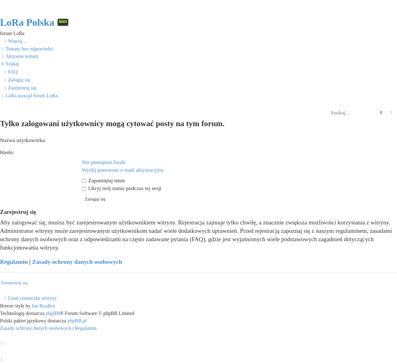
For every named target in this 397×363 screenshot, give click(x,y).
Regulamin (14, 262)
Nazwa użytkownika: (23, 140)
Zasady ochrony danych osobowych (77, 262)
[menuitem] (26, 49)
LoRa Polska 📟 (34, 22)
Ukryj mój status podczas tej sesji (121, 188)
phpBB (53, 313)
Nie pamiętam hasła (103, 162)
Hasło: (7, 152)
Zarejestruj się (14, 282)
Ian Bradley (43, 305)
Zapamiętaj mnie (103, 180)
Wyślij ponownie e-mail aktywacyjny (122, 170)
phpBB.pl (77, 320)
